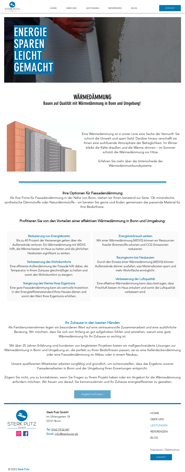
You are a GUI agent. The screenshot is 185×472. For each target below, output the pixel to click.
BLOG (154, 437)
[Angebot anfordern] (92, 394)
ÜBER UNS (156, 419)
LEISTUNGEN (156, 425)
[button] (94, 8)
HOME (154, 413)
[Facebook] (25, 433)
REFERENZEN (156, 431)
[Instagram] (18, 433)
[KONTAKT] (170, 8)
